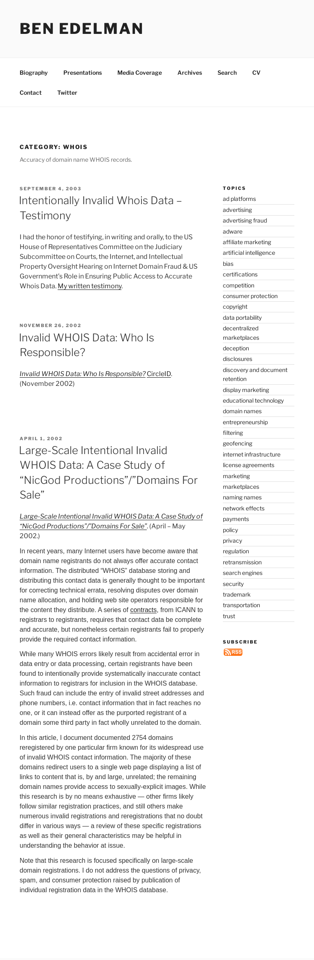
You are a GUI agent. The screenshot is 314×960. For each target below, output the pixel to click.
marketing (236, 475)
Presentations (82, 72)
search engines (242, 572)
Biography (34, 72)
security (233, 583)
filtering (233, 432)
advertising (237, 209)
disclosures (237, 358)
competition (238, 285)
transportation (241, 604)
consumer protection (250, 295)
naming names (242, 497)
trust (229, 616)
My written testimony (89, 286)
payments (236, 518)
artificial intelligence (249, 252)
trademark (237, 594)
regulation (236, 551)
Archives (189, 72)
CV (256, 72)
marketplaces (241, 486)
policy (230, 529)
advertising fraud (245, 220)
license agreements (248, 464)
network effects (244, 508)
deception (236, 348)
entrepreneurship (245, 422)
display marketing (246, 389)
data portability (242, 317)
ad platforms (239, 198)
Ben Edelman (82, 29)
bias (228, 263)
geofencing (237, 443)
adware (232, 231)
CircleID (159, 374)
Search (227, 72)
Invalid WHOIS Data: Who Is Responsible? (83, 374)
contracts (143, 609)
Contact (31, 92)
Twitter (67, 92)
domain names (242, 411)
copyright (235, 306)
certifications (240, 274)
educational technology (253, 400)
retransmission (242, 562)
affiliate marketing (247, 241)
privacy (232, 540)
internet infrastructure (251, 454)
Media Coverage (139, 72)
